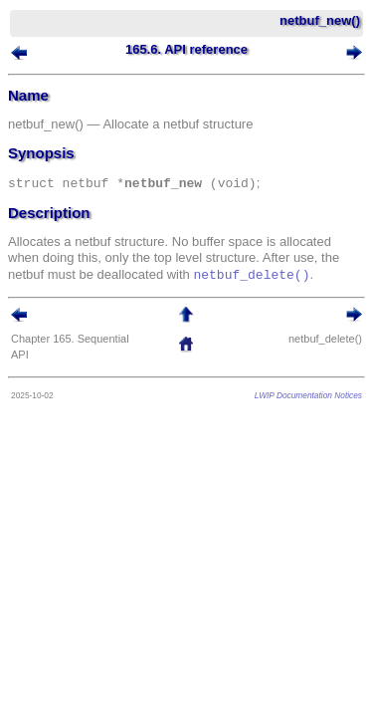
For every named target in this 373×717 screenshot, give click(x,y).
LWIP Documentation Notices (308, 395)
